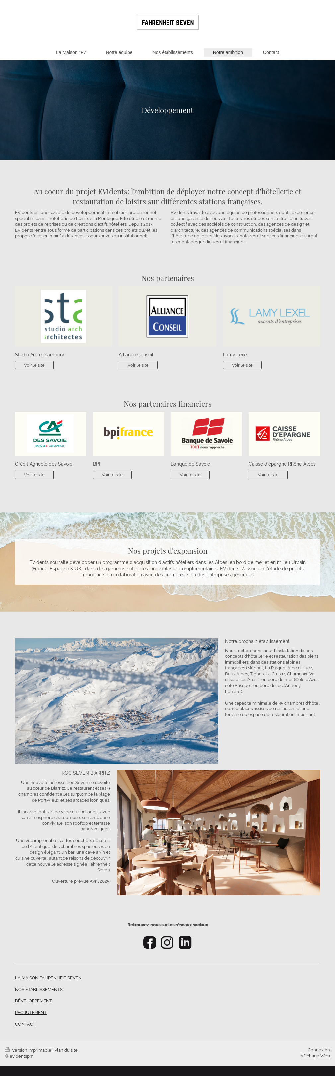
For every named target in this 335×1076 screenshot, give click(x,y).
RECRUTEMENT (31, 1012)
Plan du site (66, 1050)
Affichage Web (315, 1055)
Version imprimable (28, 1050)
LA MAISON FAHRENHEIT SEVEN (48, 977)
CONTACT (25, 1024)
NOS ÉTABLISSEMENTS (39, 989)
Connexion (319, 1050)
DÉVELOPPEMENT (33, 1000)
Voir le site (34, 365)
